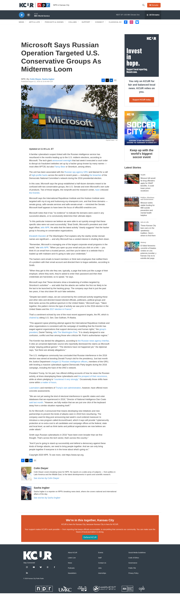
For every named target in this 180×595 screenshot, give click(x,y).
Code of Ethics (133, 559)
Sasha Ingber (48, 81)
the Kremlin (34, 194)
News (21, 24)
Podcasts (71, 570)
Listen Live (72, 559)
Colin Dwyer (35, 81)
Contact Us (102, 564)
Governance (132, 564)
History (143, 244)
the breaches (95, 177)
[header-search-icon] (144, 6)
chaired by (34, 319)
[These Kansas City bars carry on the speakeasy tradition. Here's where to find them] (131, 228)
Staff (99, 559)
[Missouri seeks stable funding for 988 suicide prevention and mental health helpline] (131, 203)
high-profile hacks (39, 177)
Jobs (100, 570)
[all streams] (153, 16)
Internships (102, 575)
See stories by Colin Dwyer (46, 479)
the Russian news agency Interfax (93, 342)
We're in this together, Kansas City (90, 522)
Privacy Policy (133, 575)
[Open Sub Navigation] (26, 24)
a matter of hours (48, 384)
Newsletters (72, 575)
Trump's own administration (68, 389)
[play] (22, 16)
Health (143, 176)
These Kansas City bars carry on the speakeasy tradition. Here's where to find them (148, 232)
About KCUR (72, 554)
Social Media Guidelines (137, 554)
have (97, 191)
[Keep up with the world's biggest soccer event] (142, 130)
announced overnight (62, 162)
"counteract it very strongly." (66, 381)
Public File (132, 570)
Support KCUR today (141, 101)
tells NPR (45, 229)
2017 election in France (60, 311)
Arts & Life (34, 24)
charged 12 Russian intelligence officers (69, 363)
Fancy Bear (60, 168)
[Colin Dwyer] (26, 475)
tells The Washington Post (65, 334)
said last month (36, 404)
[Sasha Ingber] (26, 495)
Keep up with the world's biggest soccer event (141, 155)
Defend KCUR (89, 539)
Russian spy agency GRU (76, 174)
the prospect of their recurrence (92, 378)
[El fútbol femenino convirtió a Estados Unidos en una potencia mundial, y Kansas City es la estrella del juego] (131, 248)
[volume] (29, 16)
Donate (155, 6)
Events (100, 554)
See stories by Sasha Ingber (47, 499)
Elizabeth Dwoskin (37, 238)
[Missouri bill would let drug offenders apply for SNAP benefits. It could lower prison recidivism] (131, 181)
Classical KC (115, 24)
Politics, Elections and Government (147, 200)
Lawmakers (34, 389)
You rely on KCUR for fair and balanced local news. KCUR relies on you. (141, 88)
